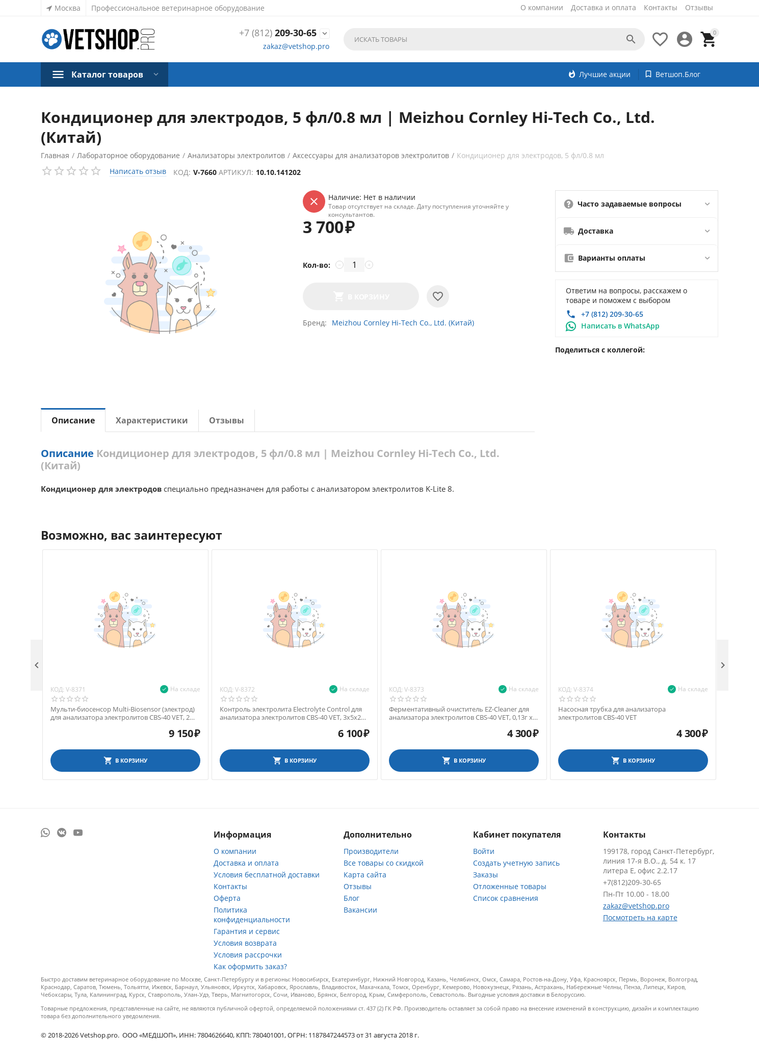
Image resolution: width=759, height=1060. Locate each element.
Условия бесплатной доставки (267, 874)
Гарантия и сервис (247, 931)
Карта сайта (365, 874)
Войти (483, 851)
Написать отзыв (138, 171)
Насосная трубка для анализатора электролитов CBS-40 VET (612, 713)
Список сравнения (505, 898)
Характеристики (152, 420)
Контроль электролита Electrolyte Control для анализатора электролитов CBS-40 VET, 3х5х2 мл (291, 713)
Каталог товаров (107, 74)
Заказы (485, 874)
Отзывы (699, 7)
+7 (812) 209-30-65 (612, 314)
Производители (371, 851)
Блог (351, 898)
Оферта (227, 898)
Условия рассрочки (248, 955)
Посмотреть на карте (640, 917)
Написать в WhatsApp (620, 326)
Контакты (660, 7)
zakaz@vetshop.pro (296, 46)
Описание (73, 420)
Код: (182, 172)
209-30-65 (278, 33)
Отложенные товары (509, 886)
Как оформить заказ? (250, 966)
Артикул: (236, 172)
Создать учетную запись (516, 863)
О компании (541, 7)
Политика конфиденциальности (252, 914)
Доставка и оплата (603, 7)
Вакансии (360, 910)
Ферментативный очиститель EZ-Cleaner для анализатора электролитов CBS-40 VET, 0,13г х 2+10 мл (461, 713)
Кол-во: (316, 265)
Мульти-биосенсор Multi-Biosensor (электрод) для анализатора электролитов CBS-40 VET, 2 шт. (122, 713)
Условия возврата (245, 943)
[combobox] (494, 39)
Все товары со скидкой (384, 863)
